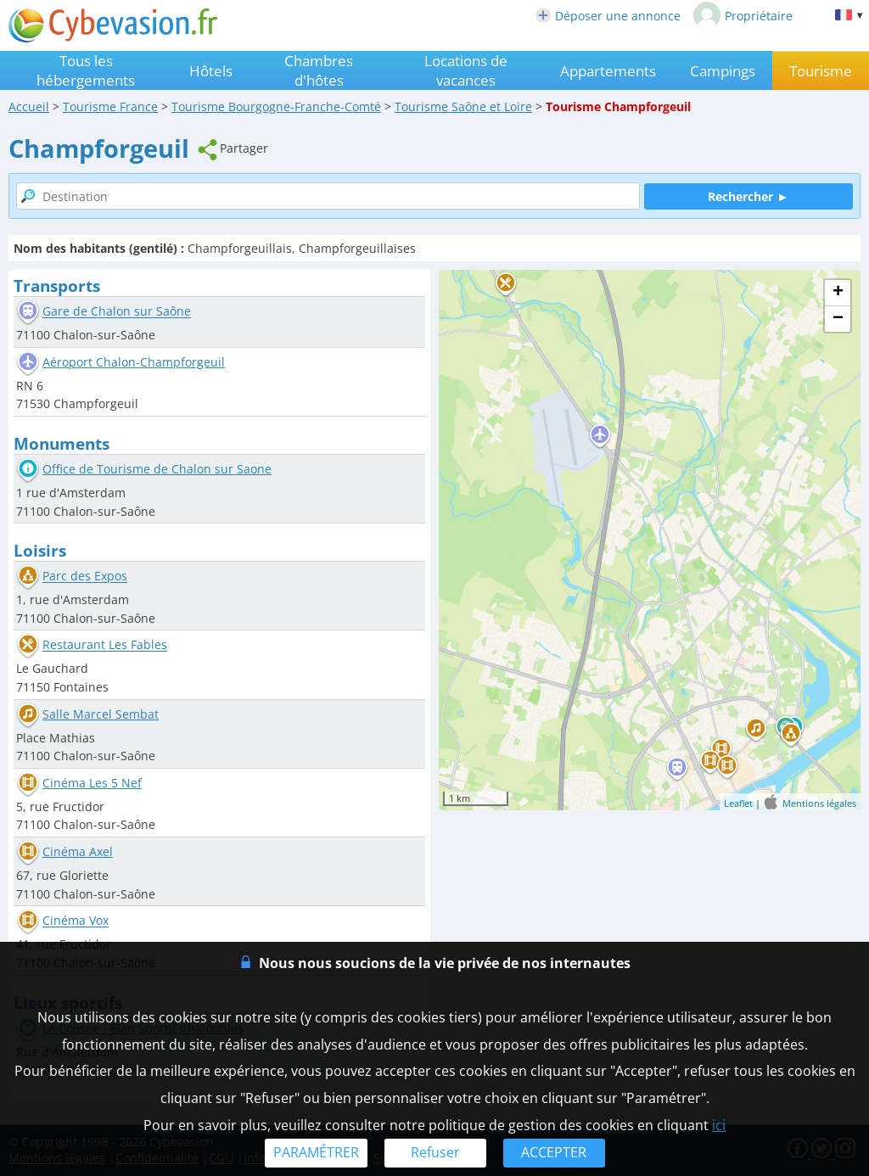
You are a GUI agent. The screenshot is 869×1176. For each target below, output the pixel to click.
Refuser (435, 1152)
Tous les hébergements (85, 70)
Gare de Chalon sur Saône (116, 312)
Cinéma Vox (75, 921)
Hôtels (211, 71)
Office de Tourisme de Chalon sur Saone (157, 469)
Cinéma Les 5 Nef (92, 783)
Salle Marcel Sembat (100, 714)
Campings (722, 71)
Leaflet (738, 803)
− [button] (838, 319)
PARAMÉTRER (316, 1152)
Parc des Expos (84, 576)
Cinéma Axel (77, 851)
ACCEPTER (553, 1152)
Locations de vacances (465, 70)
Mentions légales (819, 803)
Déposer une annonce (608, 16)
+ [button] (838, 292)
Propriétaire (743, 15)
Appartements (608, 71)
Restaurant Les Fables (104, 645)
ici (719, 1125)
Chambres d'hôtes (318, 70)
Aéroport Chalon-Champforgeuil (133, 362)
